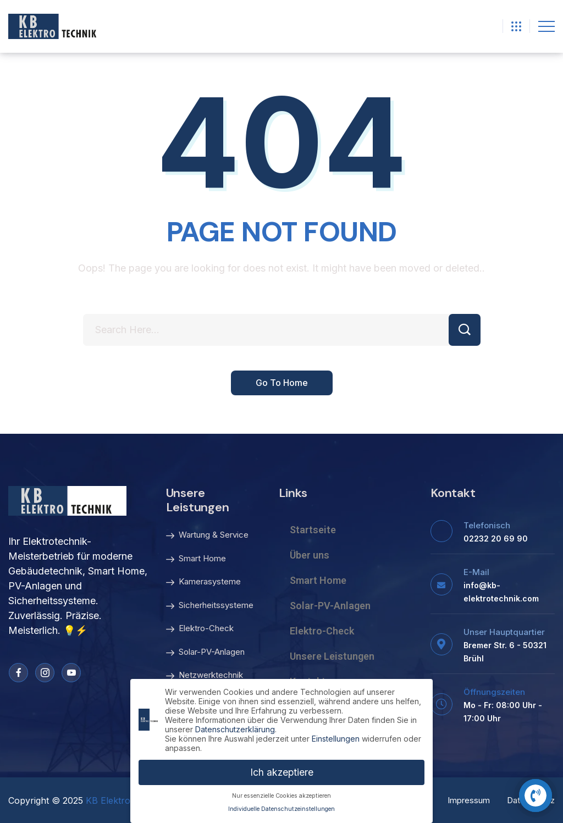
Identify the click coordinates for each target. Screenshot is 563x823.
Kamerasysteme (203, 582)
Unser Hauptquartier (504, 632)
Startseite (313, 529)
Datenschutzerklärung (235, 727)
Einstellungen (336, 737)
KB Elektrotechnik (123, 800)
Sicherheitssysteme (209, 606)
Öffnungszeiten (494, 692)
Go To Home (282, 383)
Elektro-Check (200, 629)
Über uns (309, 555)
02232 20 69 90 (495, 538)
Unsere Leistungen (332, 656)
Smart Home (196, 559)
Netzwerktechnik (204, 676)
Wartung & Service (207, 535)
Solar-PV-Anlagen (205, 653)
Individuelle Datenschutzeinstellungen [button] (281, 807)
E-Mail (476, 572)
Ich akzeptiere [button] (281, 770)
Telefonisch (486, 525)
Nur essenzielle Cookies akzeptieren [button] (281, 794)
